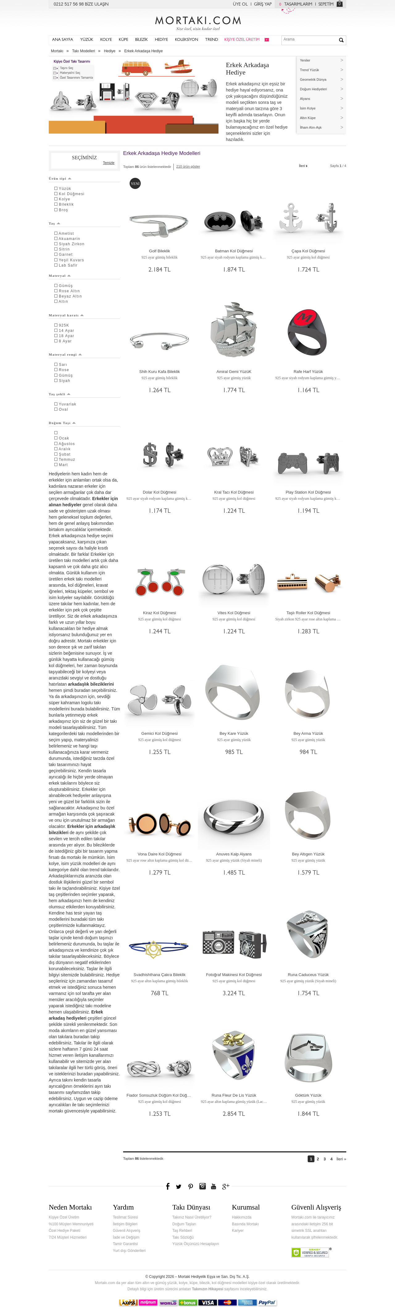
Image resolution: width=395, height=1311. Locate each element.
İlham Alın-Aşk (311, 127)
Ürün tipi (60, 178)
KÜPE (123, 40)
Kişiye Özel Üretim (64, 1217)
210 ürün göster (188, 166)
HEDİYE (161, 40)
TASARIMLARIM (294, 4)
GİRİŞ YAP (263, 4)
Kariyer (237, 1230)
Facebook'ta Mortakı (168, 1186)
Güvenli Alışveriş (126, 1230)
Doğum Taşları (184, 1224)
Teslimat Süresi (125, 1217)
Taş (54, 223)
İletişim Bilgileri (125, 1224)
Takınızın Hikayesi (207, 1289)
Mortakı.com (197, 22)
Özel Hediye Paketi (64, 1230)
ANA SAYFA (62, 40)
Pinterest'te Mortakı (190, 1186)
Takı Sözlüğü (183, 1237)
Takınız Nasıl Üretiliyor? (192, 1217)
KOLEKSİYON (186, 40)
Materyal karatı (66, 315)
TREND (211, 40)
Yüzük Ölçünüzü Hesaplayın (196, 1244)
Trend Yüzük (309, 70)
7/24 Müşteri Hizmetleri (68, 1237)
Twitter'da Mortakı (179, 1186)
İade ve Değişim (126, 1237)
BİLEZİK (141, 40)
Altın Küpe (308, 118)
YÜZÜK (86, 40)
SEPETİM (326, 4)
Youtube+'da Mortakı (213, 1186)
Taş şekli (60, 394)
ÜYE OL (240, 4)
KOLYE (106, 40)
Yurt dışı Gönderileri (129, 1251)
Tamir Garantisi (125, 1244)
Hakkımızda (241, 1217)
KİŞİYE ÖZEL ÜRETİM (242, 40)
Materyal (60, 275)
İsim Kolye (308, 108)
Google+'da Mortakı (227, 1186)
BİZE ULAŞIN (97, 4)
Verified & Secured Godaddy (311, 1252)
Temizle (108, 163)
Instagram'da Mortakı (202, 1186)
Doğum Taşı (62, 423)
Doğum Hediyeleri (313, 89)
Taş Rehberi (182, 1230)
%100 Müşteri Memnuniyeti (71, 1224)
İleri (303, 165)
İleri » (341, 1159)
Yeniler (305, 60)
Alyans (305, 99)
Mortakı (57, 51)
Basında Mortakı (245, 1224)
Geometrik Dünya (313, 79)
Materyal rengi (65, 354)
